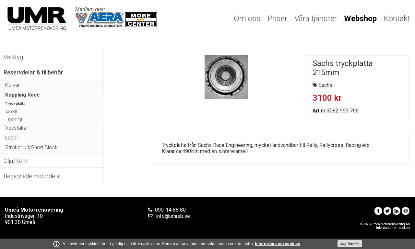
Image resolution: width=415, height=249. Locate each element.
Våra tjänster (315, 18)
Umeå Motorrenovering (37, 18)
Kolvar (12, 85)
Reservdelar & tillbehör (33, 72)
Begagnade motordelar (32, 176)
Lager (11, 138)
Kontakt (397, 18)
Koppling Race (22, 95)
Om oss (247, 18)
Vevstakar (16, 128)
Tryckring (14, 119)
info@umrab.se (173, 216)
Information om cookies (277, 244)
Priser (277, 18)
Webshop (360, 18)
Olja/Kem (15, 160)
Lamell (11, 111)
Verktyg (13, 57)
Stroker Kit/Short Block (31, 147)
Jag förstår (349, 244)
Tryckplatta (15, 103)
